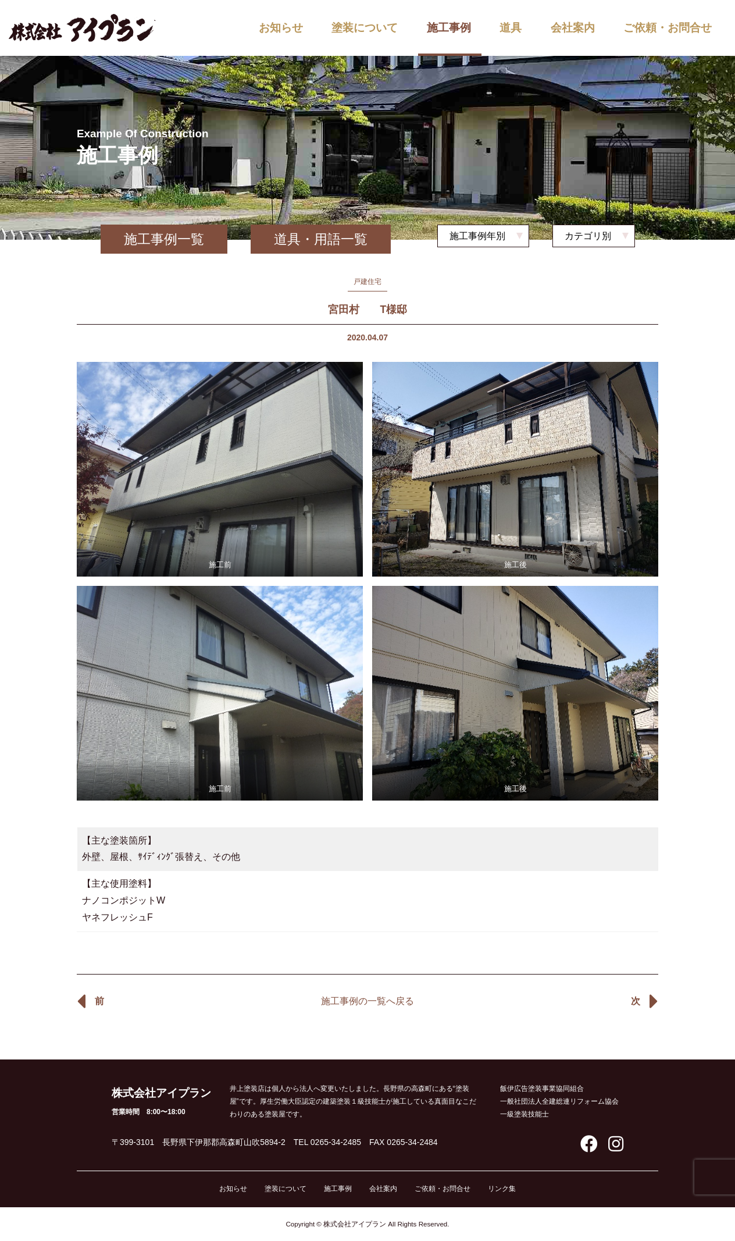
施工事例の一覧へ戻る (367, 1001)
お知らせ (281, 28)
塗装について (364, 28)
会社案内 (573, 28)
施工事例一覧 (164, 239)
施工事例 (449, 28)
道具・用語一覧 (321, 239)
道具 (510, 28)
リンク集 (502, 1189)
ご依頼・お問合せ (667, 28)
